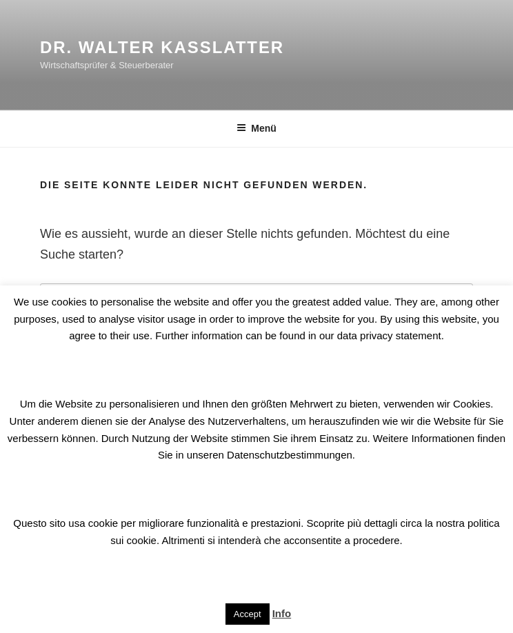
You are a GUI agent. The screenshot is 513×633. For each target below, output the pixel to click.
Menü (256, 128)
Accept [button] (247, 614)
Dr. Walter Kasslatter (162, 47)
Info (282, 613)
